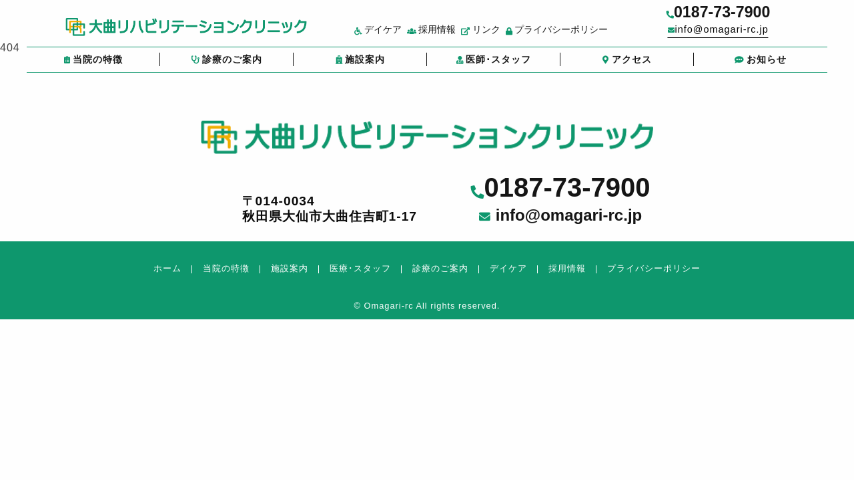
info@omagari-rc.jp (747, 34)
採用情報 (450, 36)
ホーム (167, 268)
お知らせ (760, 65)
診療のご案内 (227, 65)
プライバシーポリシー (576, 36)
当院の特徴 (93, 65)
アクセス (627, 65)
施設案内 (360, 65)
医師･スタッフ (493, 65)
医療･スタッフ (360, 268)
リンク (500, 36)
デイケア (397, 36)
